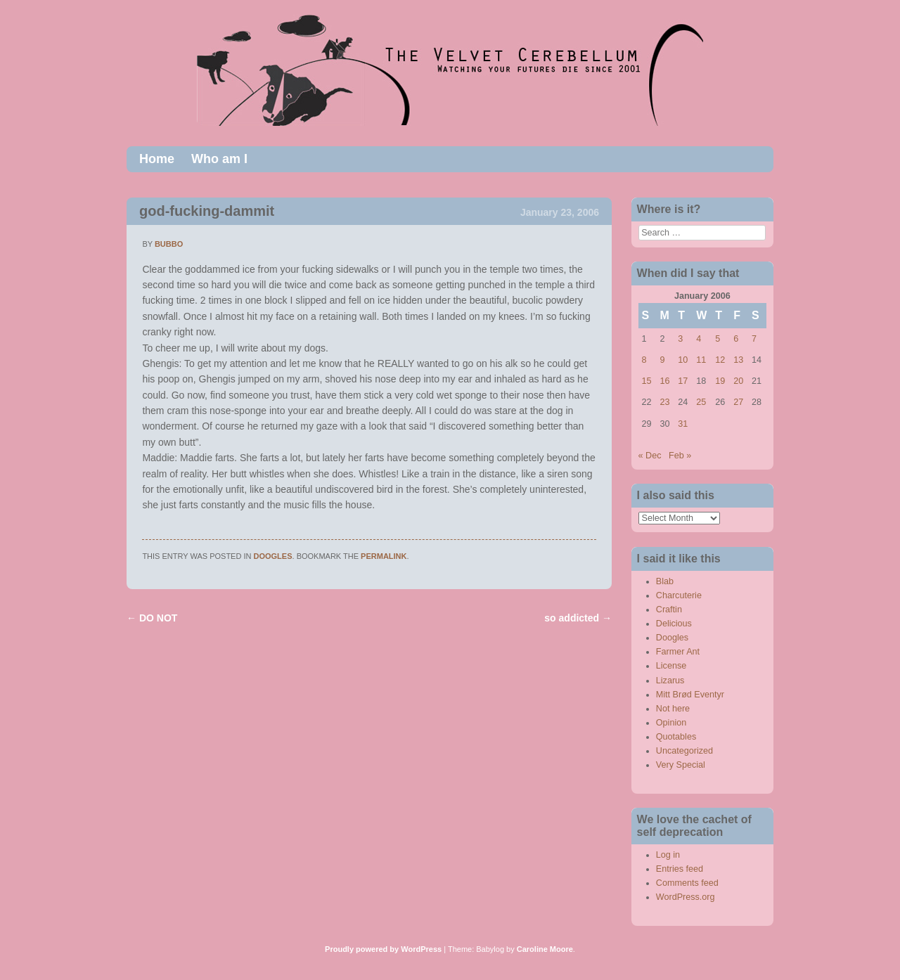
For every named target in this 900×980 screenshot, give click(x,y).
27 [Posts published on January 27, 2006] (738, 402)
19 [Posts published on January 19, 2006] (720, 381)
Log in (668, 855)
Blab (665, 581)
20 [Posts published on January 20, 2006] (738, 381)
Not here (673, 709)
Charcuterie (679, 595)
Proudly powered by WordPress (383, 949)
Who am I (219, 159)
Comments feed (687, 883)
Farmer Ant (678, 652)
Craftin (669, 609)
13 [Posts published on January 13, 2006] (738, 360)
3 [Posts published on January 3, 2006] (680, 339)
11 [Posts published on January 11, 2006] (701, 360)
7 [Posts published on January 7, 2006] (754, 339)
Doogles (273, 556)
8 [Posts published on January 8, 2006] (644, 360)
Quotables (676, 737)
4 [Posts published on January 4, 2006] (698, 339)
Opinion (671, 723)
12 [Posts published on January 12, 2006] (720, 360)
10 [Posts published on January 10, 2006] (683, 360)
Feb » (680, 455)
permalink (383, 556)
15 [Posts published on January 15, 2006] (647, 381)
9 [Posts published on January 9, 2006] (662, 360)
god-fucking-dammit (206, 211)
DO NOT (152, 618)
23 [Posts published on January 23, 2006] (664, 402)
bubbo (169, 244)
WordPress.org (685, 897)
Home (156, 159)
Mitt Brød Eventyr (690, 694)
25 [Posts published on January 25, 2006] (701, 402)
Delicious (674, 623)
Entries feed (679, 869)
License (671, 666)
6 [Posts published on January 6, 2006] (735, 339)
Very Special (680, 765)
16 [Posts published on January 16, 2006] (664, 381)
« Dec (650, 455)
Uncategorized (684, 751)
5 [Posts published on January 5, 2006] (717, 339)
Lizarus (670, 680)
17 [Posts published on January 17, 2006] (683, 381)
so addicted (578, 618)
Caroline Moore (545, 949)
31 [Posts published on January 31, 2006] (683, 424)
